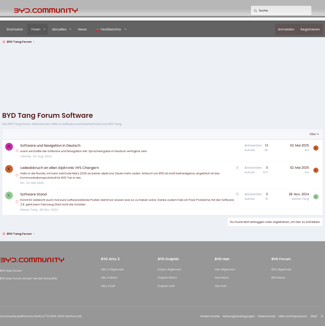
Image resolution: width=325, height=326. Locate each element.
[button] (55, 29)
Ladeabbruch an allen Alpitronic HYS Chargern (71, 167)
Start (299, 316)
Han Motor (217, 278)
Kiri (295, 150)
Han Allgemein (220, 269)
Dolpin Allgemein (170, 269)
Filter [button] (301, 134)
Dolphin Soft (167, 286)
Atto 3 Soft (114, 286)
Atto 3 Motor (115, 278)
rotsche (37, 156)
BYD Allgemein (272, 269)
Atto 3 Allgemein (118, 269)
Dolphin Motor (168, 278)
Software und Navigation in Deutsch (62, 145)
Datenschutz (254, 316)
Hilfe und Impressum (279, 316)
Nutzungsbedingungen (227, 316)
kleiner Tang (40, 210)
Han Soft (216, 286)
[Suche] (281, 11)
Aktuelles (70, 29)
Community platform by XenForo (53, 316)
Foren (47, 29)
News (94, 29)
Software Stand (45, 194)
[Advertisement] (162, 77)
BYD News (269, 278)
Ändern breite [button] (200, 316)
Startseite (26, 29)
